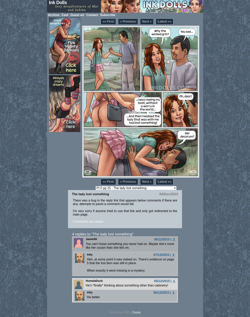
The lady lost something (90, 194)
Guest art (77, 15)
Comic (136, 312)
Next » (147, 21)
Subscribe (107, 15)
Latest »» (164, 21)
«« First (108, 21)
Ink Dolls (58, 2)
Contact (92, 15)
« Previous (128, 21)
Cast (65, 15)
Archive (54, 15)
